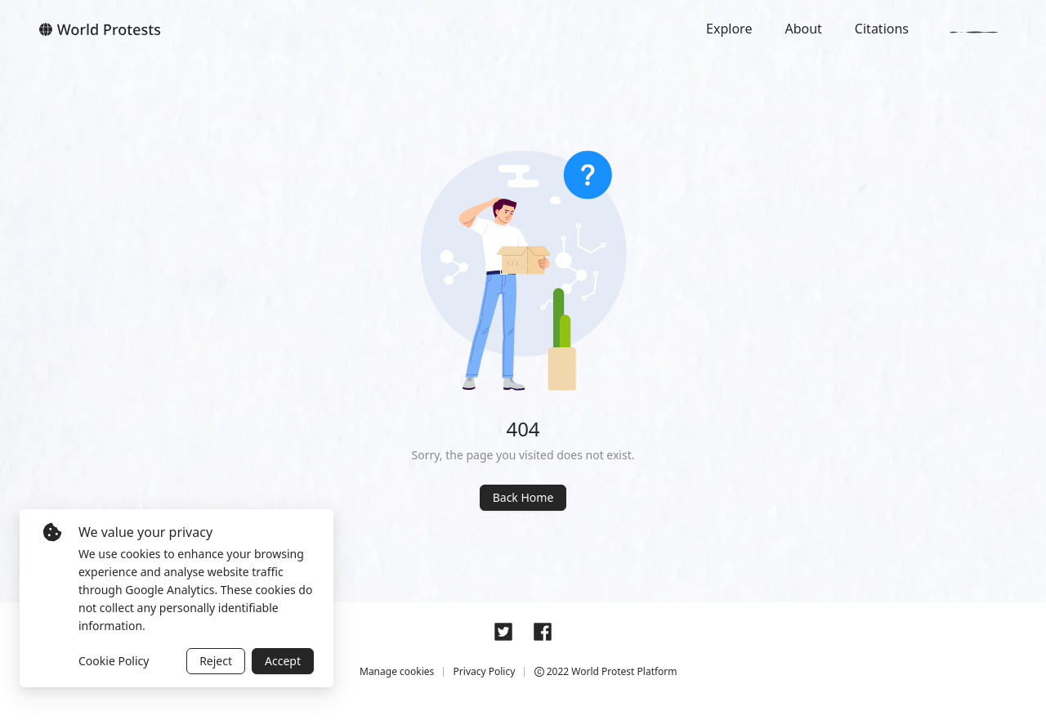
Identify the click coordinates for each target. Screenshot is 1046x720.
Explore (729, 29)
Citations (882, 29)
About (802, 29)
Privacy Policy (485, 671)
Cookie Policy (113, 661)
